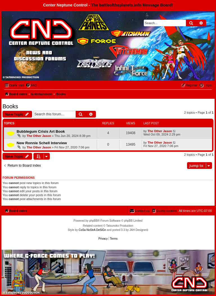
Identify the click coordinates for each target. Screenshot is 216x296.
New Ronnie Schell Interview (42, 143)
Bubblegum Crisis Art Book (41, 131)
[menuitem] (31, 85)
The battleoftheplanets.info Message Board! (132, 5)
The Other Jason (39, 135)
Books (10, 106)
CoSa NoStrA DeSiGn (92, 229)
